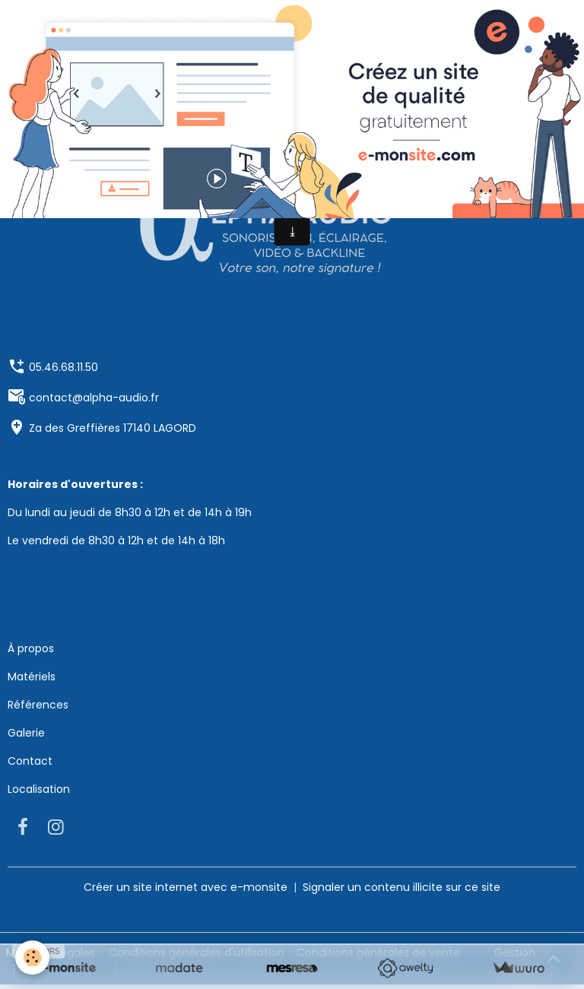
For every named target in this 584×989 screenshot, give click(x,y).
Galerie (26, 732)
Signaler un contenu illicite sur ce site (401, 887)
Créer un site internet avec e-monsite (185, 887)
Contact (30, 761)
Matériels (32, 676)
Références (38, 704)
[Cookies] (32, 957)
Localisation (39, 789)
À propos (31, 648)
